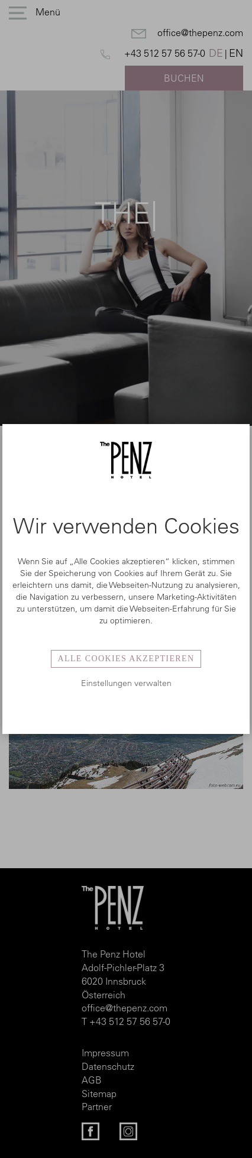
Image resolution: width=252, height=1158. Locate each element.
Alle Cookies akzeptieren (125, 658)
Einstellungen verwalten (126, 683)
